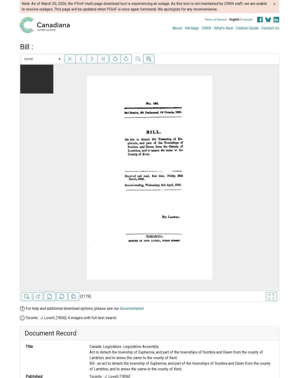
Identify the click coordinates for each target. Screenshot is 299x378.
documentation (132, 308)
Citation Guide (247, 28)
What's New (223, 28)
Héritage (192, 28)
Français (247, 19)
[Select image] (42, 58)
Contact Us (270, 28)
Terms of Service (216, 19)
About (177, 28)
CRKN (206, 28)
